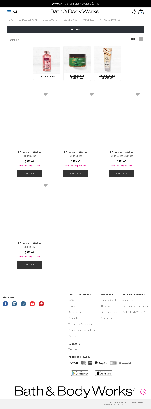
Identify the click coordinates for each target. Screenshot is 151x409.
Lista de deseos (109, 312)
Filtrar (75, 29)
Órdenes (105, 306)
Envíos (71, 306)
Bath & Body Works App (135, 312)
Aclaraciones (108, 318)
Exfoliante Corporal (77, 77)
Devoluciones (75, 312)
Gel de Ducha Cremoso (107, 77)
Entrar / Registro (109, 300)
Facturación (74, 336)
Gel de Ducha (50, 19)
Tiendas (72, 349)
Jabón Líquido (69, 19)
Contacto (73, 318)
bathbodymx (10, 20)
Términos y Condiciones (81, 324)
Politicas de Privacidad (118, 403)
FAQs (71, 300)
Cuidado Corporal (28, 19)
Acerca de (127, 300)
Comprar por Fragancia (135, 306)
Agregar (29, 173)
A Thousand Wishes (29, 152)
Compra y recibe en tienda (82, 330)
